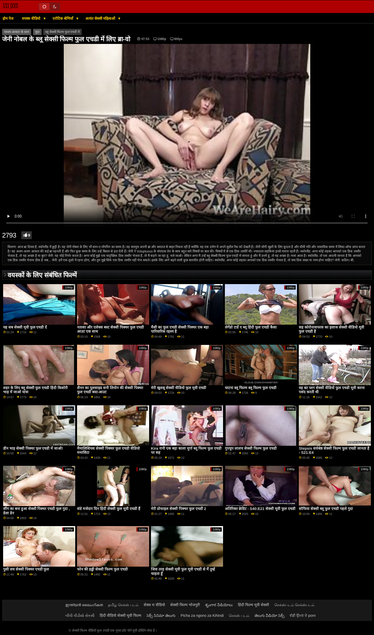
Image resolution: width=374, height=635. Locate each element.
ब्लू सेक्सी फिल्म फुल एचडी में (62, 32)
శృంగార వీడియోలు (219, 605)
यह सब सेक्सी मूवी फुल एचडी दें (25, 327)
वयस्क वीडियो (31, 18)
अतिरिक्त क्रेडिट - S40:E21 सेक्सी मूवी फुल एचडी (260, 509)
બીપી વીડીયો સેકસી (79, 615)
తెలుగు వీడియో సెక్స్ (269, 615)
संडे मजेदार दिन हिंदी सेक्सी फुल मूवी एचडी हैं (108, 509)
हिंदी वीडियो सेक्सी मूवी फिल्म (120, 615)
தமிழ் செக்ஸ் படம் (123, 605)
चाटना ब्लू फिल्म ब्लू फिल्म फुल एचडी (250, 388)
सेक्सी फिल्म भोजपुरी (185, 605)
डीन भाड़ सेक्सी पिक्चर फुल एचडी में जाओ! (33, 448)
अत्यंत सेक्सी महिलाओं (100, 18)
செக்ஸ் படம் (239, 615)
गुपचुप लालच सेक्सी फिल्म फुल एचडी (251, 448)
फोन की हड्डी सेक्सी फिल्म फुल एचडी (102, 569)
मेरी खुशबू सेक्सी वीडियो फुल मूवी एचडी (178, 388)
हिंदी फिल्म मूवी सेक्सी (253, 605)
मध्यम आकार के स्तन (16, 32)
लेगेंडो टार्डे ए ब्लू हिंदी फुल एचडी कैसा (251, 327)
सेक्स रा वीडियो (154, 605)
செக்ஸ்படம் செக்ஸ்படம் (294, 605)
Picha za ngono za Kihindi (202, 615)
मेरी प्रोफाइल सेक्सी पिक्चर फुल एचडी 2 (178, 509)
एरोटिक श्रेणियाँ (63, 18)
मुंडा (37, 32)
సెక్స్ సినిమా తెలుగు (161, 615)
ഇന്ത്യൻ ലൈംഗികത (84, 605)
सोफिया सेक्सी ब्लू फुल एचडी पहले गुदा (326, 509)
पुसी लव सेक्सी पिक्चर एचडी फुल (26, 569)
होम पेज (8, 18)
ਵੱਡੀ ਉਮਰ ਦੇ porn (303, 615)
